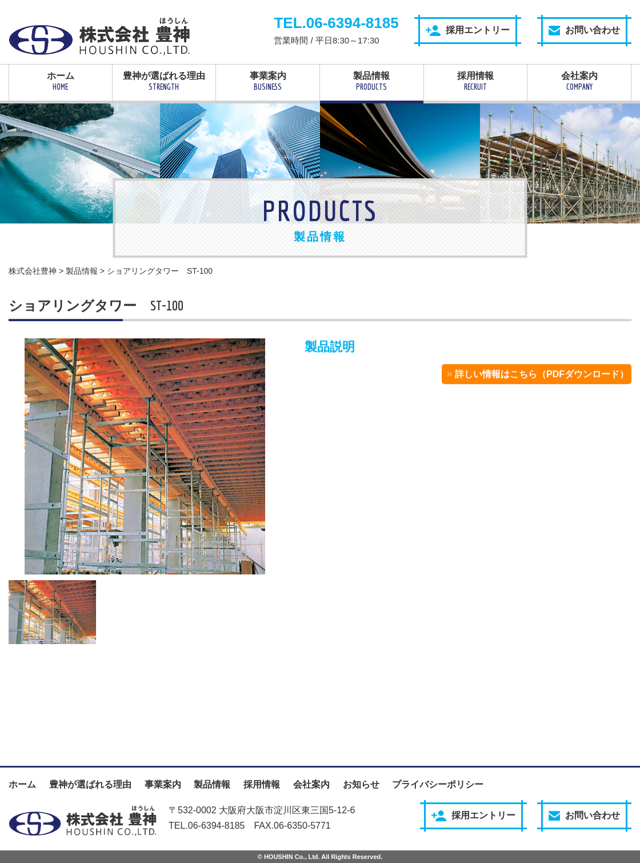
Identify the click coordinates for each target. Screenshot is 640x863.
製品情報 (371, 81)
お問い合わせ (584, 30)
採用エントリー (468, 30)
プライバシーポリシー (437, 784)
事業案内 (267, 81)
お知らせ (361, 784)
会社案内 (579, 81)
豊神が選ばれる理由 (164, 81)
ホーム (60, 81)
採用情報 (475, 81)
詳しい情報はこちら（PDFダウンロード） (542, 374)
